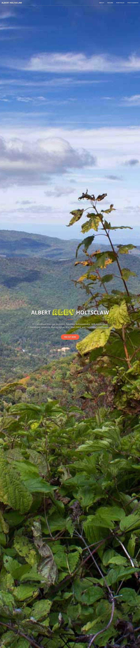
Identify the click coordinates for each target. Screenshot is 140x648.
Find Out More (70, 337)
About (101, 3)
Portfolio (120, 3)
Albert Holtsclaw (12, 2)
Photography (133, 3)
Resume (110, 3)
